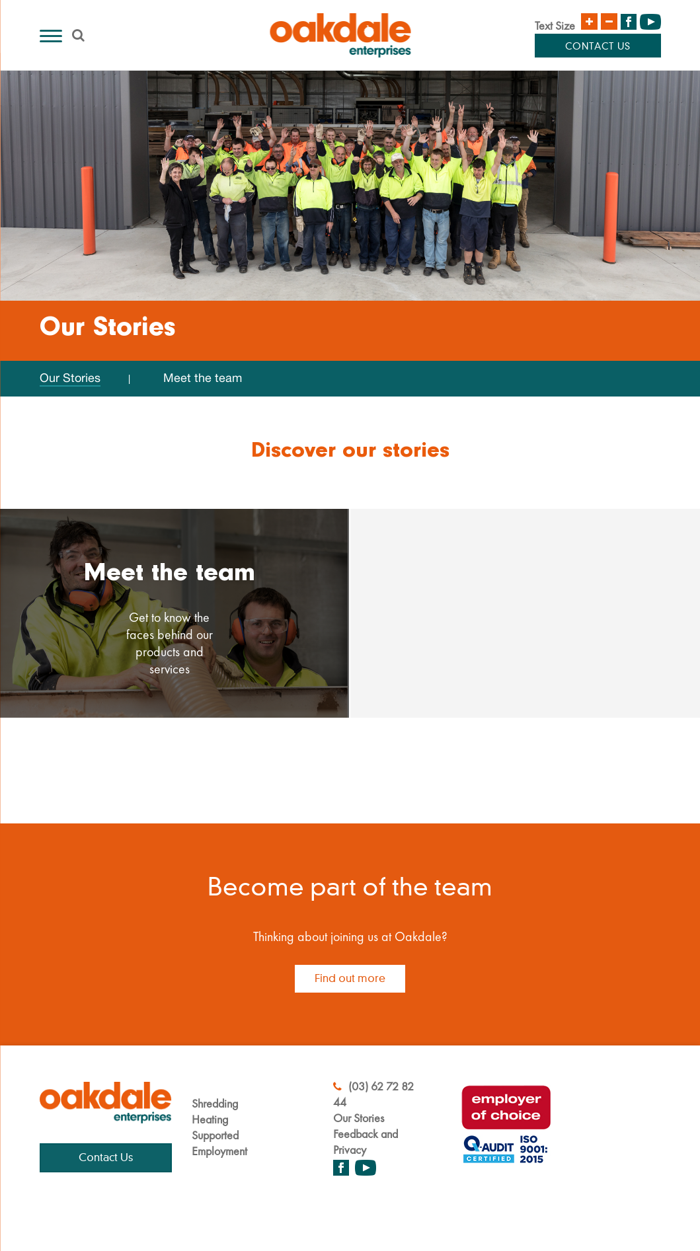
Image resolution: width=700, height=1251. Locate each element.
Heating (210, 1119)
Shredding (215, 1103)
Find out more (350, 978)
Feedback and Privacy (365, 1141)
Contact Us (598, 47)
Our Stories (70, 378)
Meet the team (202, 378)
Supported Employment (219, 1142)
